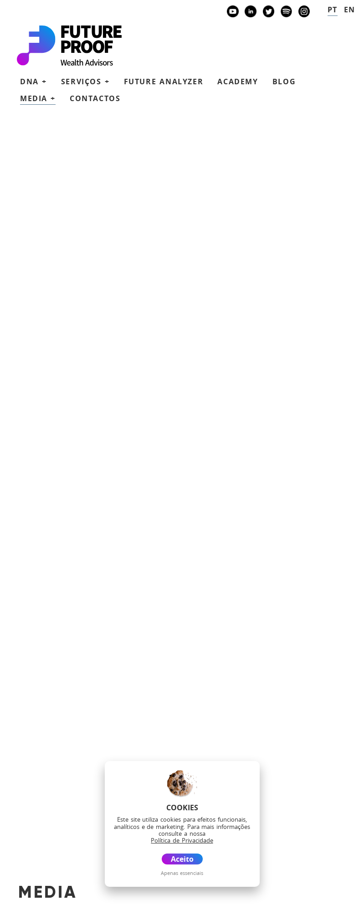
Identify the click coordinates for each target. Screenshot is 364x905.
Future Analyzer (164, 82)
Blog (284, 82)
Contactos (95, 98)
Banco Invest (80, 432)
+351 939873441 (77, 326)
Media (67, 812)
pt (333, 10)
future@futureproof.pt (84, 383)
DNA (63, 745)
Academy (237, 82)
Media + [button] (38, 98)
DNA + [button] (33, 82)
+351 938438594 (77, 355)
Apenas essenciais (182, 872)
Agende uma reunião (115, 682)
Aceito (182, 859)
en (349, 10)
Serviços (74, 759)
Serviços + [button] (85, 82)
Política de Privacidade (58, 885)
